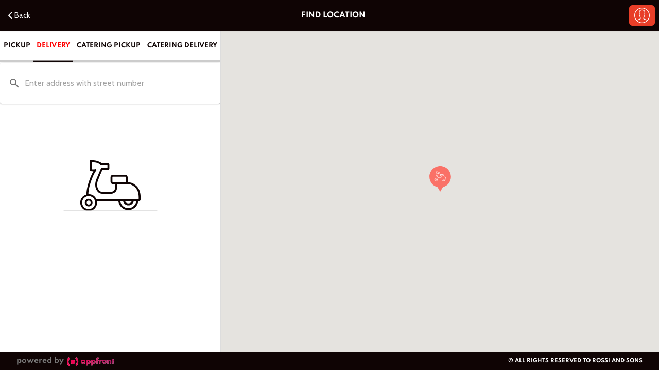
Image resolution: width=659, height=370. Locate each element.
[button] (642, 15)
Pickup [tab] (17, 45)
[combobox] (110, 84)
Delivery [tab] (53, 45)
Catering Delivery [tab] (182, 45)
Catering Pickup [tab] (109, 45)
